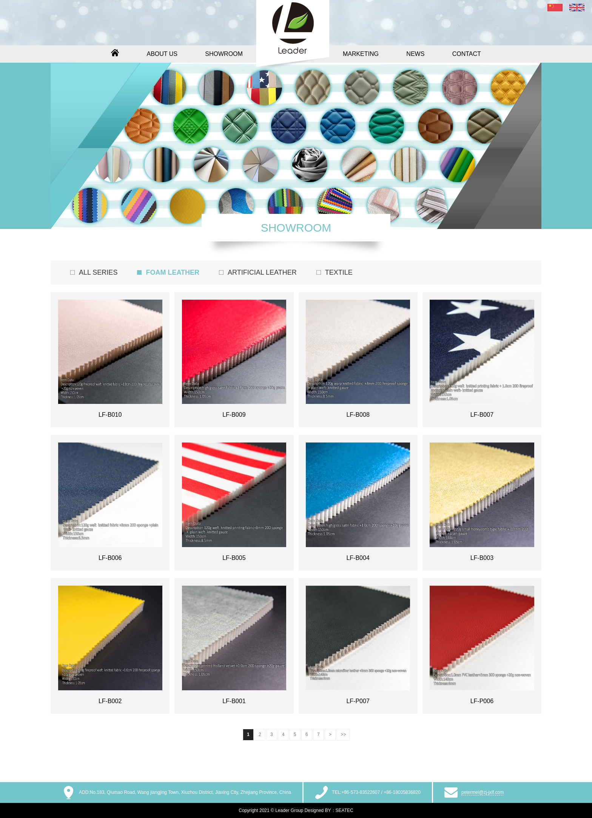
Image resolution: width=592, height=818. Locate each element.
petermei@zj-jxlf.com (482, 792)
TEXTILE (339, 272)
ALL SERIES (98, 272)
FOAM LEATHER (172, 272)
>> (343, 734)
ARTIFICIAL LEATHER (262, 272)
